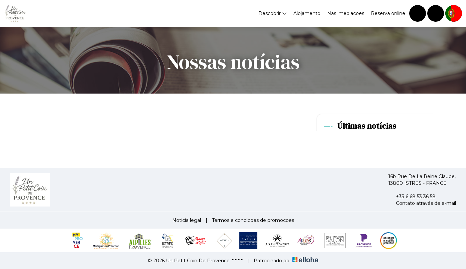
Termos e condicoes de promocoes (253, 220)
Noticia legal (186, 220)
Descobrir (272, 13)
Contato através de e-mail (422, 203)
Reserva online (388, 13)
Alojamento (306, 13)
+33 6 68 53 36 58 (412, 196)
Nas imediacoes (345, 13)
